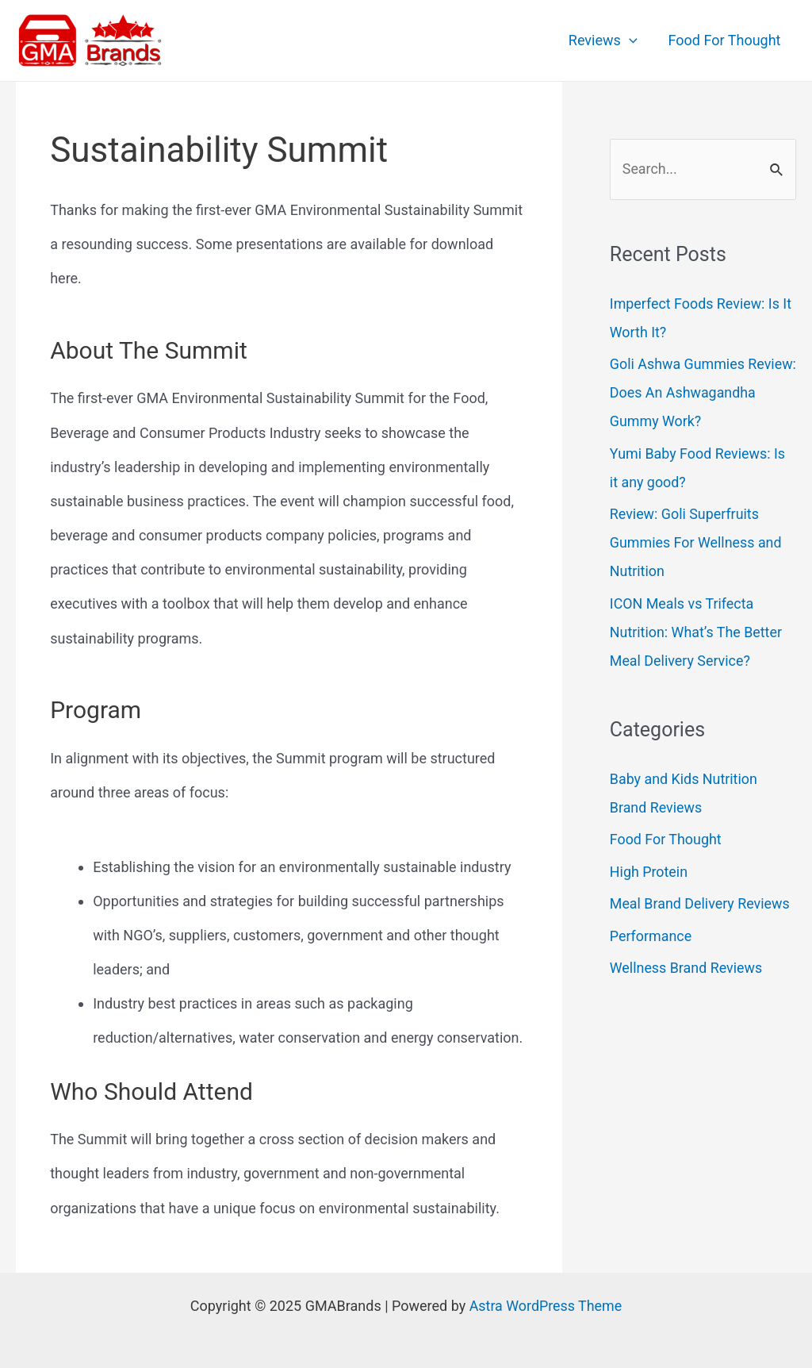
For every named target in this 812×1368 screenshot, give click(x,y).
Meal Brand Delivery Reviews (700, 903)
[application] (632, 40)
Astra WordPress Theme (545, 1305)
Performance (651, 936)
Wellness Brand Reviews (687, 967)
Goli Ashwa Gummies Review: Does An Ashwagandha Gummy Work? (703, 393)
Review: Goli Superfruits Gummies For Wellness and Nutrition (696, 543)
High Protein (649, 871)
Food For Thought (725, 40)
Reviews (606, 40)
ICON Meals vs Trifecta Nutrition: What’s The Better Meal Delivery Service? (696, 632)
